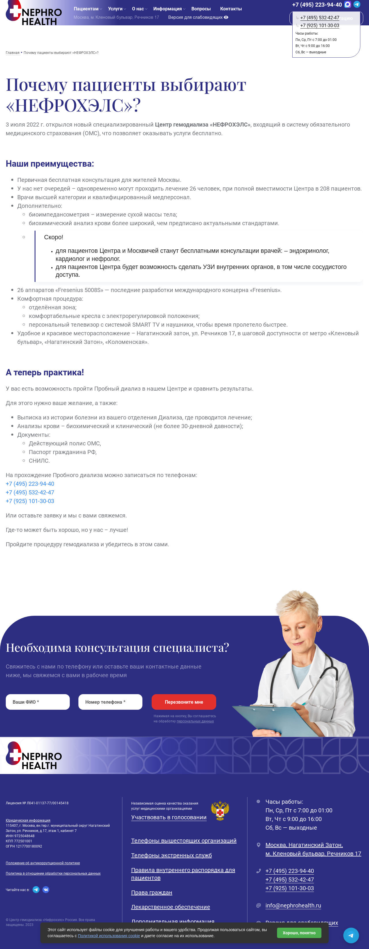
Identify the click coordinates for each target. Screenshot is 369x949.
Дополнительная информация (172, 921)
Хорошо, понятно (299, 932)
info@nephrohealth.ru (293, 905)
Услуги (115, 17)
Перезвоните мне (184, 702)
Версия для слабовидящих (198, 26)
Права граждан (151, 892)
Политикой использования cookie (109, 935)
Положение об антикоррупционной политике (43, 862)
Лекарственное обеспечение (170, 906)
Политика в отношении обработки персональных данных (53, 873)
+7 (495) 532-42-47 (30, 492)
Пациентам (86, 17)
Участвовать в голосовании (169, 817)
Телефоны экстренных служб (171, 855)
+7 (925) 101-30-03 (30, 500)
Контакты (231, 17)
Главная (13, 52)
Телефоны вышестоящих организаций (184, 840)
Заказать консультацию (326, 27)
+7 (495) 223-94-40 (317, 13)
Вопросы (201, 17)
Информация (167, 17)
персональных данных (195, 721)
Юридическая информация (28, 820)
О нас (138, 17)
